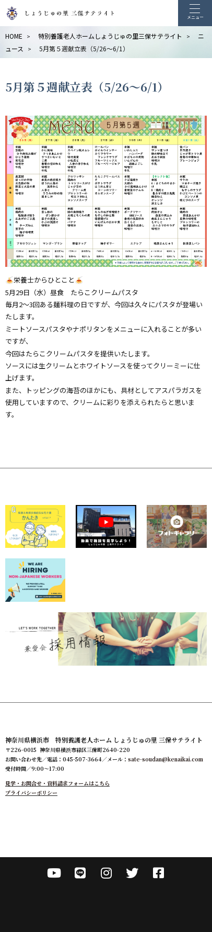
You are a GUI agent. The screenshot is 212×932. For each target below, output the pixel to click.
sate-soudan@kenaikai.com (165, 759)
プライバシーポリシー (31, 792)
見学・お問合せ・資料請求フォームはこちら (57, 783)
